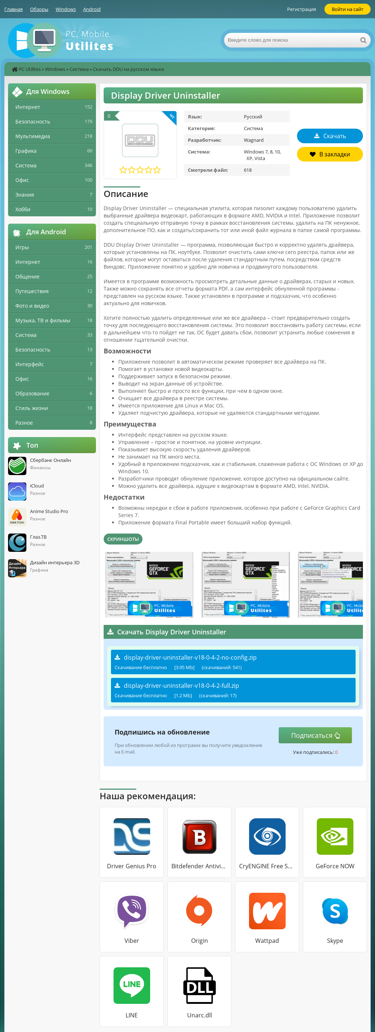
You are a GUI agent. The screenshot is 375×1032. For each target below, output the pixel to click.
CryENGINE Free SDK (267, 866)
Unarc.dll (199, 1015)
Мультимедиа (32, 136)
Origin (199, 941)
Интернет (27, 106)
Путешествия (32, 291)
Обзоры (39, 9)
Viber (132, 941)
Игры (22, 247)
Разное (24, 422)
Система (79, 69)
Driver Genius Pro (131, 866)
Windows (66, 9)
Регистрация (301, 9)
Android (92, 9)
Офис (22, 180)
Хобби (22, 209)
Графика (26, 150)
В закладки (330, 154)
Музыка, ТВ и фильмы (42, 320)
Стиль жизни (31, 408)
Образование (32, 393)
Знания (24, 194)
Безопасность (32, 121)
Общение (27, 276)
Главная (13, 9)
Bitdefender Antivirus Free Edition (199, 866)
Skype (335, 941)
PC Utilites (30, 69)
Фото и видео (32, 305)
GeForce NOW (335, 866)
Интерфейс (29, 364)
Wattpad (267, 941)
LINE (132, 1015)
